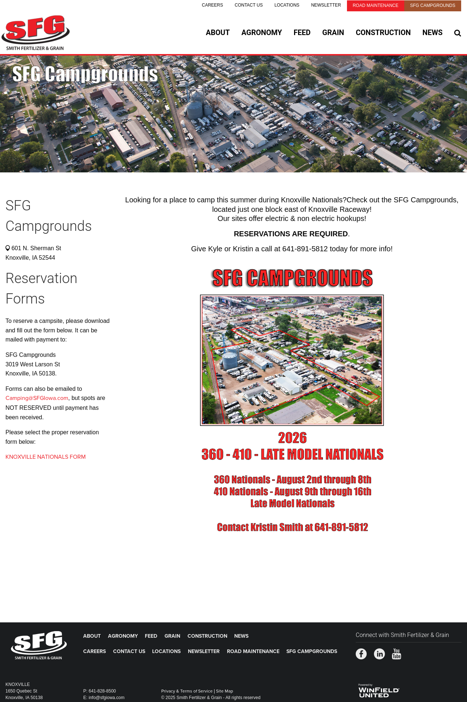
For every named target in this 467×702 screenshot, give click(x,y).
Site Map (224, 691)
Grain (333, 32)
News (432, 32)
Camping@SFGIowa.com (36, 398)
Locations (286, 5)
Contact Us (249, 5)
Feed (302, 32)
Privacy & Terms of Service (187, 691)
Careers (212, 5)
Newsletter (326, 5)
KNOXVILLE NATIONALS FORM (45, 457)
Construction (383, 32)
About (218, 32)
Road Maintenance (375, 5)
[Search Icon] (457, 33)
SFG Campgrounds (432, 5)
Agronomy (262, 32)
